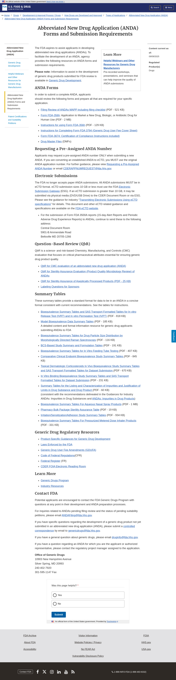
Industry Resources (52, 486)
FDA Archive (29, 635)
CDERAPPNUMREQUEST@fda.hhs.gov (87, 168)
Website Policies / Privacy (88, 642)
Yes (60, 595)
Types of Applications (115, 15)
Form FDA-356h (50, 115)
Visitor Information (88, 635)
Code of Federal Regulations (58, 455)
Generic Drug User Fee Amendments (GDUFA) (68, 450)
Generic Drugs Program (55, 480)
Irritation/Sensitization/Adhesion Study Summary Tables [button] (73, 415)
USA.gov (146, 649)
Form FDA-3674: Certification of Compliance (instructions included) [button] (80, 136)
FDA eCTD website (86, 208)
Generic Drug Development (14, 64)
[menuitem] (159, 53)
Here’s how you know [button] (55, 2)
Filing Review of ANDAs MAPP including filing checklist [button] (73, 109)
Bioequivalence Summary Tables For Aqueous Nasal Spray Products (81, 404)
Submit (58, 614)
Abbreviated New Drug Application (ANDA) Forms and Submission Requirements (42, 19)
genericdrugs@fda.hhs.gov (84, 530)
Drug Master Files (51, 141)
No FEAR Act (88, 649)
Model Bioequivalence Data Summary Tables (67, 321)
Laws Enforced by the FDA (56, 444)
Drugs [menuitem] (151, 70)
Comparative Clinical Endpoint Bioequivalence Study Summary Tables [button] (82, 356)
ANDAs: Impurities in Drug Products (113, 398)
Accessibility (29, 649)
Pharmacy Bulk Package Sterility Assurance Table (70, 409)
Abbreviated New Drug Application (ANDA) (148, 15)
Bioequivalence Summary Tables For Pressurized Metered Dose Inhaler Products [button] (88, 420)
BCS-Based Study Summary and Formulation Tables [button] (72, 345)
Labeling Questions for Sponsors (60, 286)
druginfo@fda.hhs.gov (125, 537)
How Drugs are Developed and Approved (83, 15)
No (59, 603)
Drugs (16, 15)
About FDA (30, 642)
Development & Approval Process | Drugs (42, 15)
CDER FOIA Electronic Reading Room (63, 466)
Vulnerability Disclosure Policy (88, 656)
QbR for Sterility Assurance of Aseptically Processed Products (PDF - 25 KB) (86, 281)
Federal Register (50, 460)
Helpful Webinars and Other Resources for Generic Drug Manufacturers (16, 80)
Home (7, 15)
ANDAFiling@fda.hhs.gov (77, 515)
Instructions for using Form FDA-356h (63, 125)
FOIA (146, 635)
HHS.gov (146, 642)
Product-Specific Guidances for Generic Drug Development (75, 438)
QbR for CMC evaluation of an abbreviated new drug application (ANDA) (83, 266)
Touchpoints (111, 621)
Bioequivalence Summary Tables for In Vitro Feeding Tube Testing (80, 350)
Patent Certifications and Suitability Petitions (17, 119)
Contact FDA (25, 672)
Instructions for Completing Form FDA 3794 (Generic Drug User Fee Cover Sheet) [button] (89, 130)
